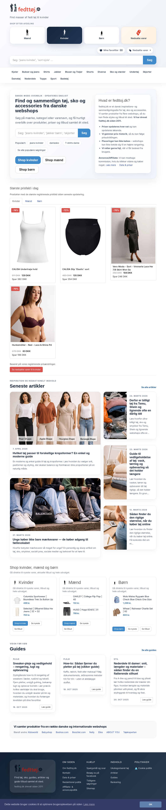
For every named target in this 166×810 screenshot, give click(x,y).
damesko (54, 143)
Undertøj (134, 71)
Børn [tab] (39, 201)
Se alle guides (149, 650)
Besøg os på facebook (93, 774)
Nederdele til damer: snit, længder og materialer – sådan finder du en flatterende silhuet (130, 668)
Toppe (43, 78)
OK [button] (150, 804)
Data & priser (126, 165)
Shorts (90, 71)
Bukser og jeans (30, 71)
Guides (114, 777)
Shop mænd (54, 160)
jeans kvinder (36, 143)
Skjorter (147, 71)
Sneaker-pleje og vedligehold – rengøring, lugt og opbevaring (32, 667)
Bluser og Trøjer (73, 71)
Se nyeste (35, 623)
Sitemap (91, 788)
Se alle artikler (148, 387)
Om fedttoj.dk (70, 768)
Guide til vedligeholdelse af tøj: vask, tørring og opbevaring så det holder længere (140, 464)
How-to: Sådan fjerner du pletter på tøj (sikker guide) (81, 665)
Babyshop (47, 732)
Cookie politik (143, 768)
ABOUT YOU (113, 732)
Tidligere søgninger (92, 782)
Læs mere (111, 165)
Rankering (116, 782)
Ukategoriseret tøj (120, 768)
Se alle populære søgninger (32, 150)
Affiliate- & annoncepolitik (70, 788)
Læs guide (46, 707)
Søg (149, 60)
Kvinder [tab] (16, 201)
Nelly (91, 732)
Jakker (57, 71)
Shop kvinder (28, 160)
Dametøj (16, 78)
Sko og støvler (117, 71)
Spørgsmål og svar (96, 768)
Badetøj (64, 78)
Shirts (46, 71)
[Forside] (25, 8)
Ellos (100, 732)
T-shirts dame (72, 143)
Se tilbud (18, 629)
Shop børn (27, 169)
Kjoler (15, 71)
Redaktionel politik (72, 782)
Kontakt (66, 772)
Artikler (114, 772)
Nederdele (30, 78)
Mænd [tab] (28, 201)
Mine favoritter (111, 50)
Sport (53, 78)
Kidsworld (33, 732)
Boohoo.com (62, 732)
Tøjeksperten (130, 732)
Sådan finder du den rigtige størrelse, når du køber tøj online (141, 519)
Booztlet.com (79, 732)
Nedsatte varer (140, 50)
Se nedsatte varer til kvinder (26, 369)
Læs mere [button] (89, 804)
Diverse (102, 71)
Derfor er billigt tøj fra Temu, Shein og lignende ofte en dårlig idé (140, 407)
